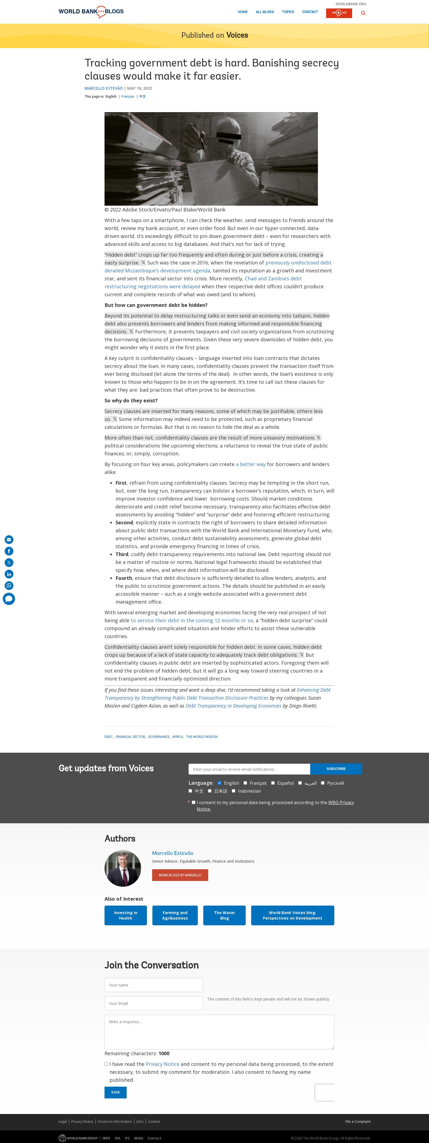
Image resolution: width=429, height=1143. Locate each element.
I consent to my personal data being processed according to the (275, 805)
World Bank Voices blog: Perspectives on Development (292, 915)
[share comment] (9, 599)
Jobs (140, 1121)
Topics (288, 12)
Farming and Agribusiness (175, 915)
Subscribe (336, 769)
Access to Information (115, 1121)
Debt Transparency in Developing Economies (234, 705)
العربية (311, 783)
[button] (363, 13)
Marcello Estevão (104, 88)
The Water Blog (224, 915)
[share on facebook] (9, 551)
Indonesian (249, 791)
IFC (127, 1138)
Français (127, 96)
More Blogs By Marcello (180, 875)
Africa (177, 736)
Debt (109, 736)
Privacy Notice (162, 1064)
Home (243, 12)
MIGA (138, 1138)
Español (285, 783)
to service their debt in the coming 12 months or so (192, 620)
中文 (142, 96)
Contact (310, 12)
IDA (117, 1138)
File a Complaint (358, 1121)
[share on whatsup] (9, 585)
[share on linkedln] (9, 574)
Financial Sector (130, 736)
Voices (237, 36)
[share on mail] (9, 539)
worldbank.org (351, 3)
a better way (251, 464)
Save (115, 1092)
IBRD (106, 1138)
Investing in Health (125, 915)
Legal (63, 1121)
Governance (158, 736)
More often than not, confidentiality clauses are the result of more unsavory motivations (213, 437)
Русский (335, 783)
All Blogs (265, 12)
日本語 (220, 791)
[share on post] (9, 562)
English (111, 96)
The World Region (202, 736)
